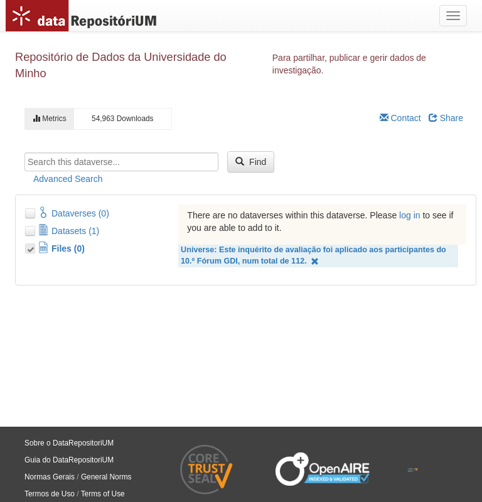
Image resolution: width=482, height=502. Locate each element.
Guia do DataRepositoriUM (69, 460)
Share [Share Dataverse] (446, 118)
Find (250, 162)
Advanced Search (68, 179)
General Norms (106, 477)
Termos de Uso (49, 493)
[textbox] (121, 161)
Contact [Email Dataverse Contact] (400, 118)
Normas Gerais (49, 477)
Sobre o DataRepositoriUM (69, 443)
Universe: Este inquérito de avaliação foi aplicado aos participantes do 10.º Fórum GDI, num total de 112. (313, 255)
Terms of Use (103, 493)
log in (409, 215)
